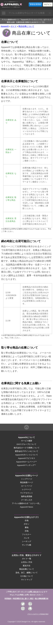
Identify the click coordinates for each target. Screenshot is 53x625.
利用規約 (8, 599)
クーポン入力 (26, 500)
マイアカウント (26, 493)
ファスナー (26, 534)
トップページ (26, 479)
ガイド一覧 (26, 559)
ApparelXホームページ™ (26, 462)
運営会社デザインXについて (26, 451)
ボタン (26, 524)
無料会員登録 (26, 496)
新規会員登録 (35, 4)
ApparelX (5, 26)
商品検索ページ (26, 482)
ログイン (47, 4)
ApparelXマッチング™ (26, 465)
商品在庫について (26, 26)
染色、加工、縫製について (27, 573)
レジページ (26, 489)
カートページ (26, 486)
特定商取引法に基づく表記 (23, 599)
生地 (26, 520)
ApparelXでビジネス (26, 458)
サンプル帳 (26, 545)
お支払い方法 (26, 562)
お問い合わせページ (36, 592)
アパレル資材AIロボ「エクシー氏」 (26, 503)
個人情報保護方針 (41, 599)
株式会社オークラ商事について (26, 448)
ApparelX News (26, 507)
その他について (26, 576)
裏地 (26, 527)
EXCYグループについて (26, 444)
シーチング (26, 541)
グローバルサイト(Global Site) (37, 614)
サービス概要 (26, 441)
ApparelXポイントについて (26, 455)
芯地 (26, 531)
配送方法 (26, 566)
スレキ (26, 538)
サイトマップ (26, 580)
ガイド (14, 26)
